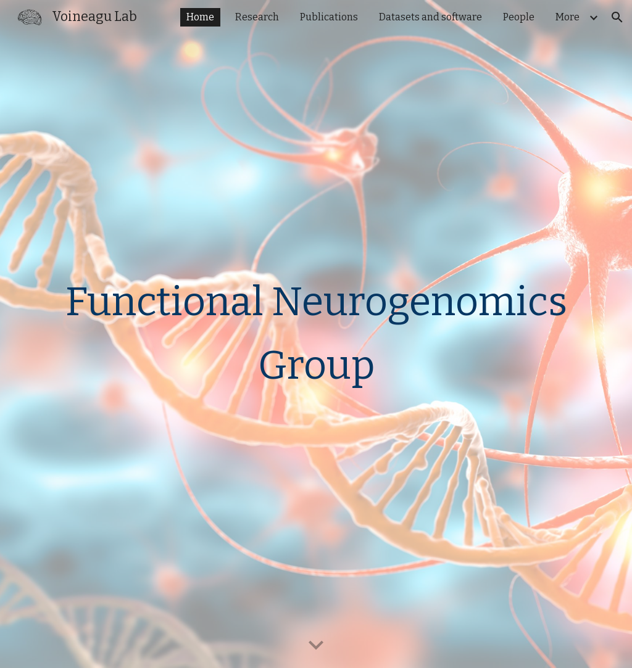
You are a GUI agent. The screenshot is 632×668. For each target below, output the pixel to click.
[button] (617, 17)
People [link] (518, 17)
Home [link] (200, 17)
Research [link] (257, 17)
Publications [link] (329, 17)
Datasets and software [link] (430, 17)
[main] (316, 334)
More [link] (567, 17)
